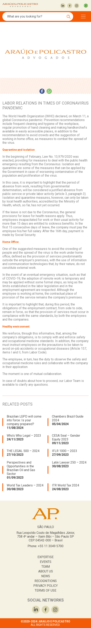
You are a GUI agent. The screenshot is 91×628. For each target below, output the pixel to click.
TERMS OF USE (45, 590)
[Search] (35, 16)
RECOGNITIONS (45, 581)
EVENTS (45, 562)
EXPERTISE (45, 557)
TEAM (45, 566)
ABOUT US (45, 571)
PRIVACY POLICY (45, 586)
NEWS (45, 576)
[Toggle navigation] (83, 16)
